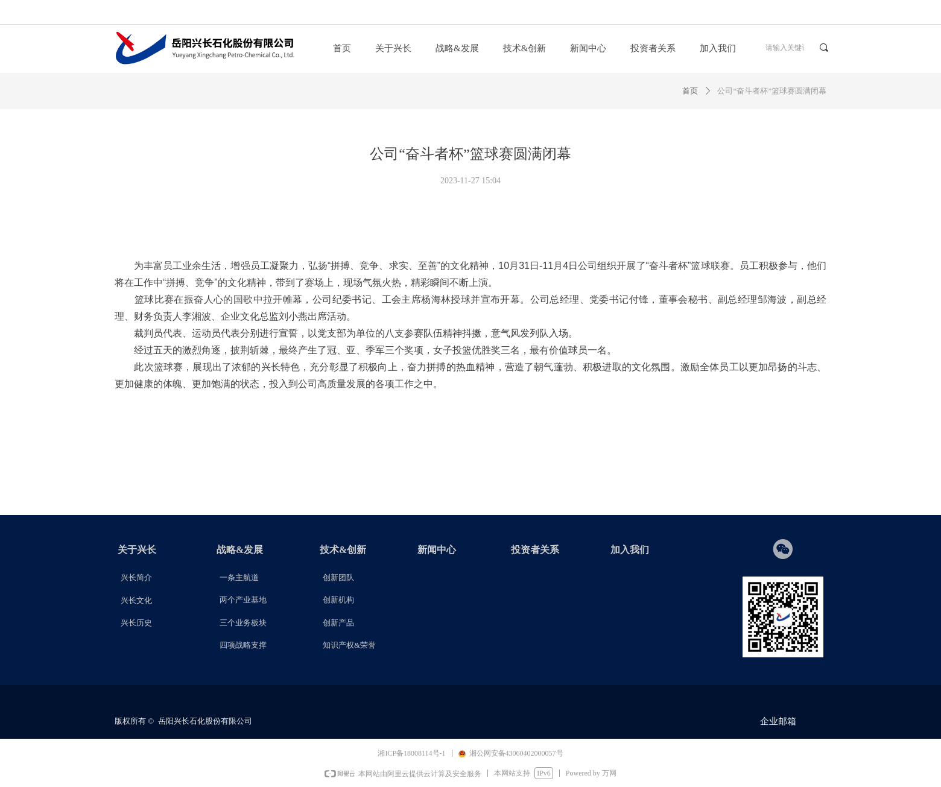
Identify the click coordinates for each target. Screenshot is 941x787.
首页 (690, 90)
